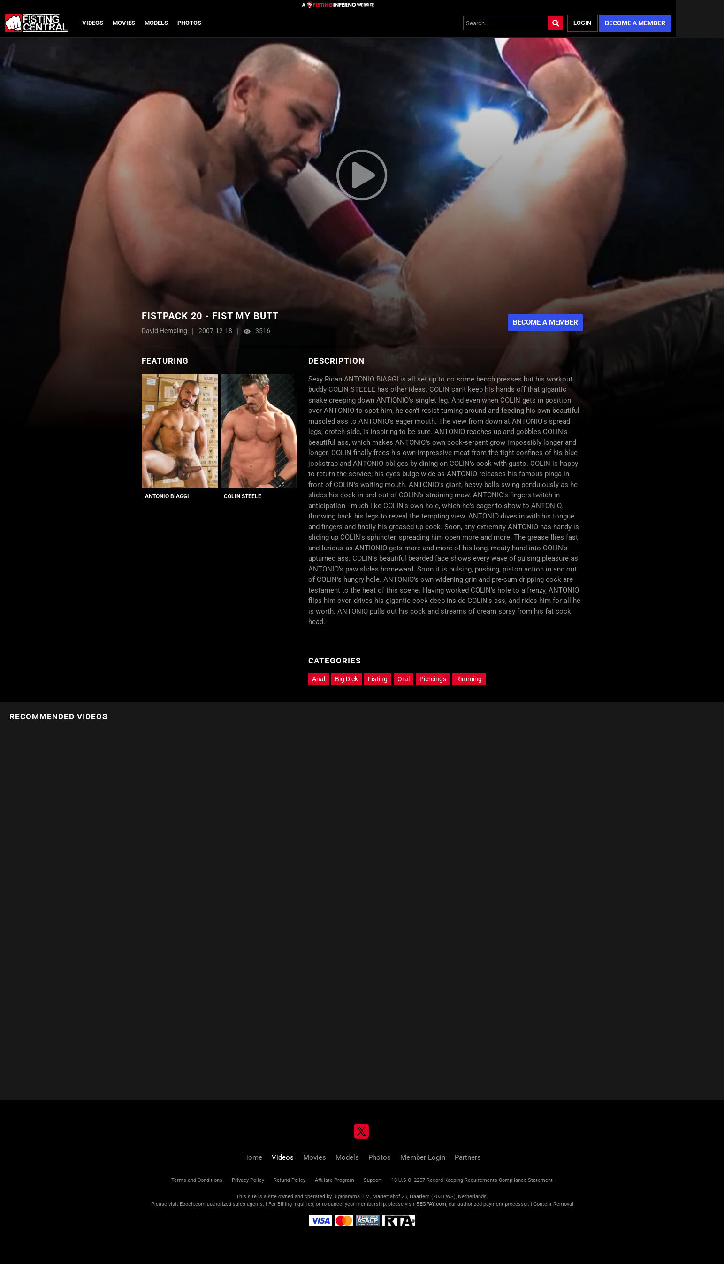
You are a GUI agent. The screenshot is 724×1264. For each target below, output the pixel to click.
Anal (318, 679)
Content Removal (553, 1204)
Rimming (469, 679)
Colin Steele (242, 496)
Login (582, 22)
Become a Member (635, 23)
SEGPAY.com (431, 1204)
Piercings (432, 679)
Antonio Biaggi (167, 496)
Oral (403, 679)
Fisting (378, 679)
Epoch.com (193, 1204)
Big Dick (346, 679)
